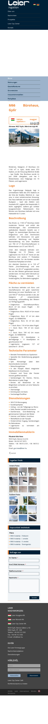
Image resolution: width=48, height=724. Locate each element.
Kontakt (10, 28)
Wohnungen (12, 82)
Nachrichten (12, 15)
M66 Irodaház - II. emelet (19, 541)
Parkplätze (12, 99)
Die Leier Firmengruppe (16, 648)
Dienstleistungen (14, 654)
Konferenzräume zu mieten (17, 684)
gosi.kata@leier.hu (20, 448)
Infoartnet (39, 691)
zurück (13, 453)
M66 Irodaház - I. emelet (19, 539)
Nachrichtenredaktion (15, 651)
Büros (10, 78)
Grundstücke (13, 90)
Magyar (34, 4)
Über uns (11, 11)
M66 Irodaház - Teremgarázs (20, 544)
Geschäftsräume (14, 86)
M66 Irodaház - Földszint (19, 536)
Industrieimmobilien (15, 95)
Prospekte (11, 19)
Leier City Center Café (15, 680)
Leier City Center (14, 24)
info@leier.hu (18, 637)
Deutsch (38, 4)
